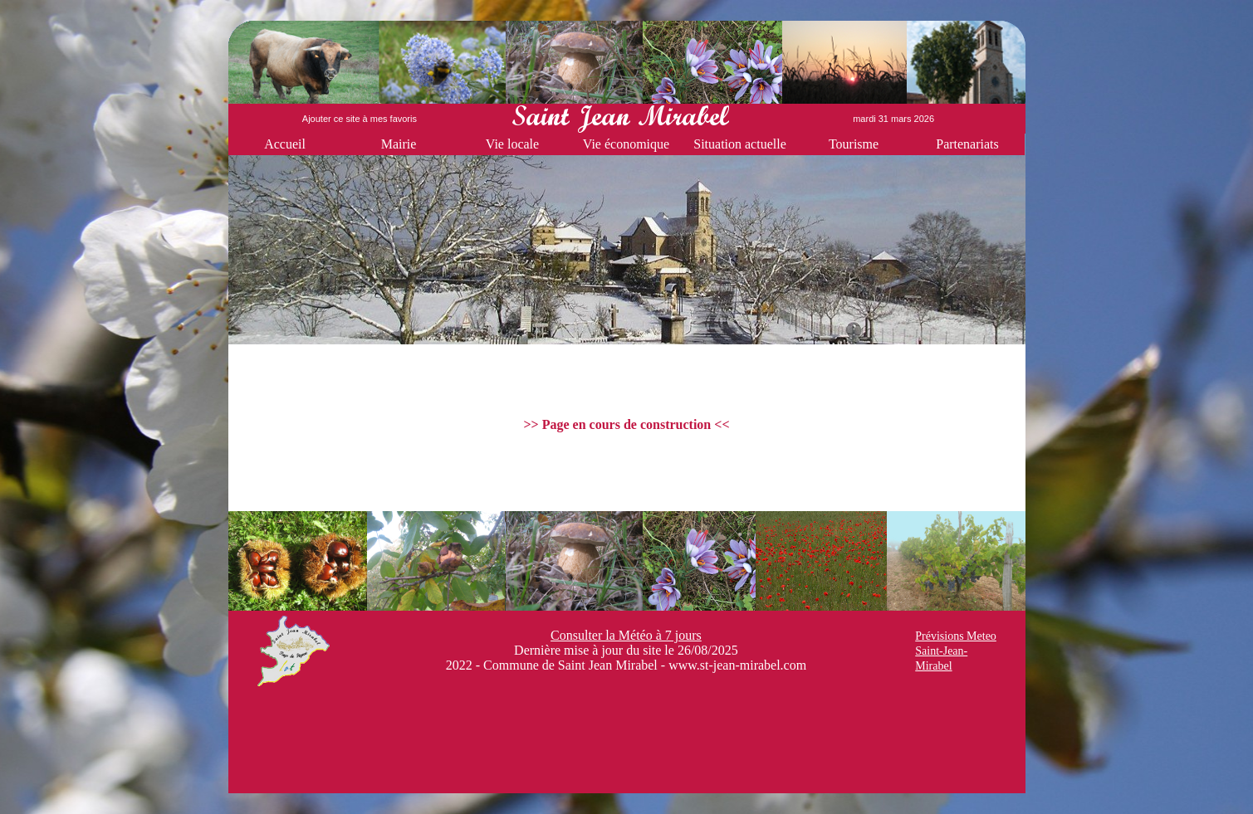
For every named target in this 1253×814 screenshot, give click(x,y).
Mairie (399, 144)
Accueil (285, 144)
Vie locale (512, 144)
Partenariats (967, 144)
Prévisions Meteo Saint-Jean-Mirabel (955, 651)
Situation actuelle (739, 144)
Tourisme (854, 144)
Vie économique (626, 144)
